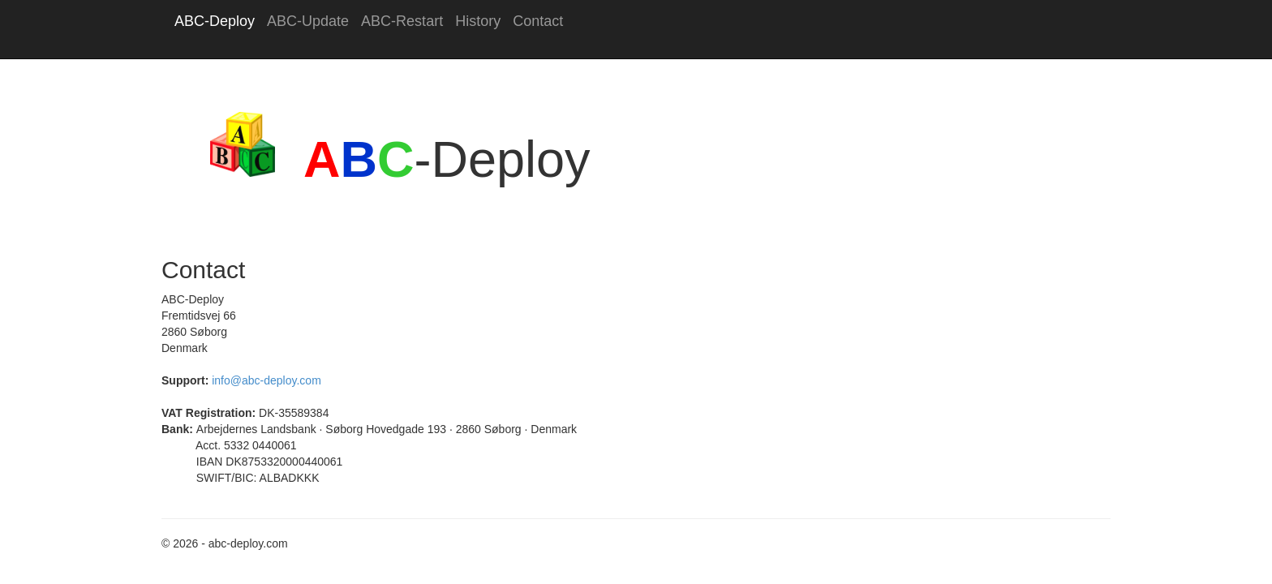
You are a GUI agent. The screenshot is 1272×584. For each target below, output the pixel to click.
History (478, 21)
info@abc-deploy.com (266, 380)
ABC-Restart (402, 21)
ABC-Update (308, 21)
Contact (538, 21)
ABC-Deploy (214, 21)
